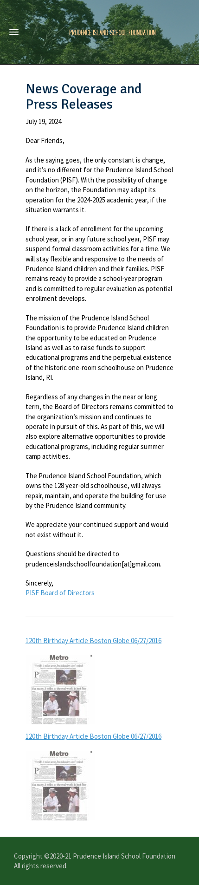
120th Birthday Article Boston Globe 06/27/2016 (93, 640)
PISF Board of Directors (60, 592)
